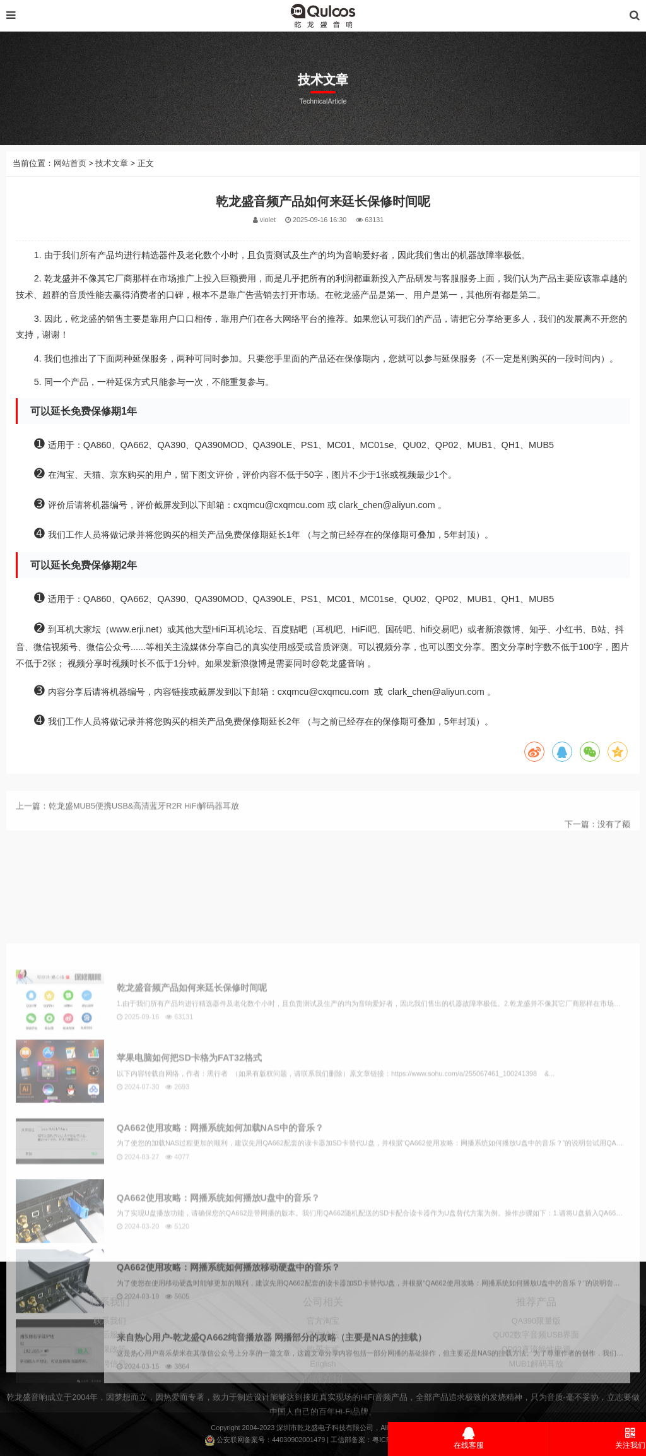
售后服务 (109, 1375)
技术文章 (111, 188)
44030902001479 (298, 1439)
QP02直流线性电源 (536, 1389)
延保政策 (109, 1389)
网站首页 (70, 188)
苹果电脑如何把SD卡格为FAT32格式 (189, 1307)
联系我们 (109, 1360)
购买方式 (323, 1389)
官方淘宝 (323, 1360)
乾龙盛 (307, 1427)
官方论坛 (323, 1375)
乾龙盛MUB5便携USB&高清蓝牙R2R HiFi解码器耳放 (144, 826)
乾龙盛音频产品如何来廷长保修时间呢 (192, 1238)
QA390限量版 (536, 1360)
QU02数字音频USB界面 (536, 1375)
